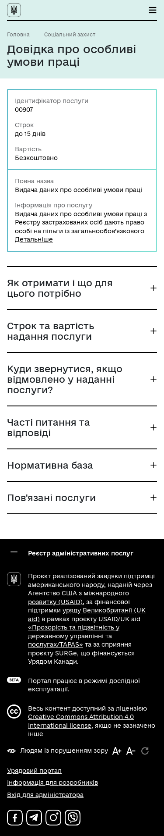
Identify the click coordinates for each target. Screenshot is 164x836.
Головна (18, 34)
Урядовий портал (34, 770)
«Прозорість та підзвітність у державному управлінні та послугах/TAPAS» (73, 636)
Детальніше (34, 239)
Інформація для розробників (52, 782)
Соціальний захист (69, 34)
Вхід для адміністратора (45, 794)
